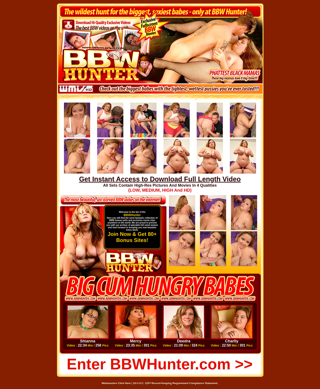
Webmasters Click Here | (117, 383)
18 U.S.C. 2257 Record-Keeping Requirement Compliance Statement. (175, 383)
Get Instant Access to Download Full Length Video (160, 179)
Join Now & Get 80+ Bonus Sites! (132, 237)
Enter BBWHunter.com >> (160, 364)
